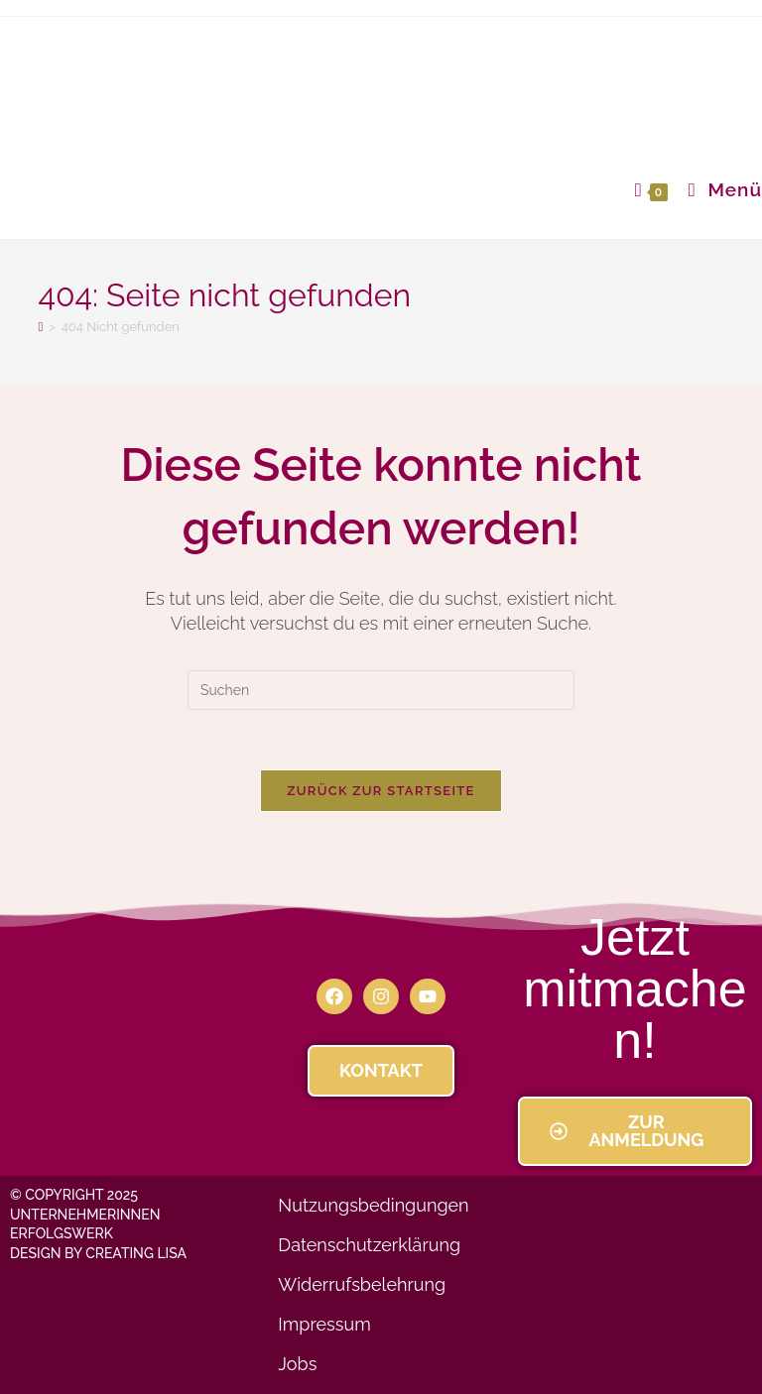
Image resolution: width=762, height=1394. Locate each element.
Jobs (297, 1363)
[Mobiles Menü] (718, 189)
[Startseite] (40, 326)
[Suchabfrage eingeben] (381, 690)
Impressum (324, 1324)
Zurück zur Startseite (380, 790)
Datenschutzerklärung (369, 1244)
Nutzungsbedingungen (373, 1205)
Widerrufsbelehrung (361, 1284)
